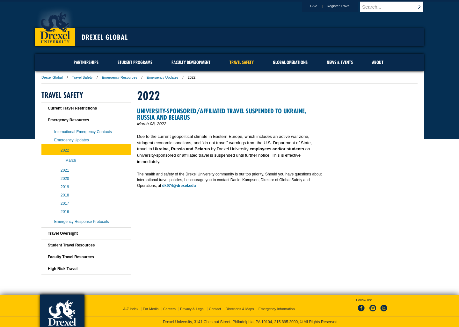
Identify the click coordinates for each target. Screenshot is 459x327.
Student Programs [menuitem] (135, 62)
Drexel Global (105, 37)
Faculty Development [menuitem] (190, 62)
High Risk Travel (62, 269)
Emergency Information (277, 309)
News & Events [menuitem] (340, 62)
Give (319, 6)
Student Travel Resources (71, 245)
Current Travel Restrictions (72, 108)
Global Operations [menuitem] (290, 62)
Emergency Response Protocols (81, 221)
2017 (65, 203)
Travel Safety (82, 77)
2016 (65, 212)
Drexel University (55, 25)
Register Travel (344, 6)
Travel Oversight (63, 233)
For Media (151, 309)
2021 (65, 170)
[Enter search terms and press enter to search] (395, 7)
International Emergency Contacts (83, 132)
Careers (169, 309)
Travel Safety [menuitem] (241, 62)
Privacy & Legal (192, 309)
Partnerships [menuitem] (86, 62)
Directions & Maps (239, 309)
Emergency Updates (162, 77)
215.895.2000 (286, 322)
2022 (65, 150)
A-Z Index (130, 309)
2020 (65, 178)
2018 (65, 195)
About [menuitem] (377, 62)
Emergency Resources (119, 77)
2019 (65, 187)
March (70, 160)
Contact (215, 309)
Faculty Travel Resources (71, 257)
